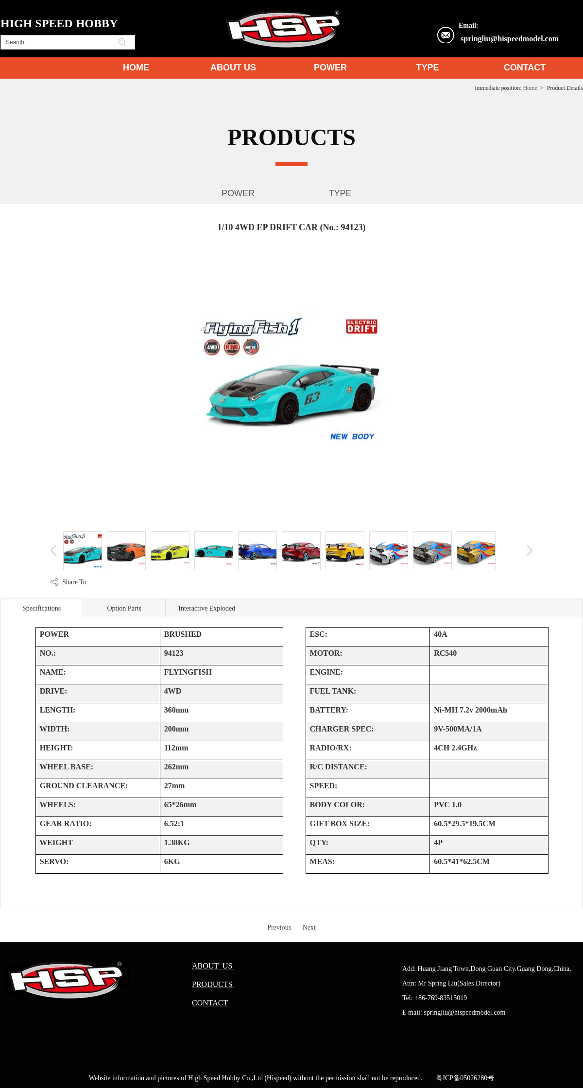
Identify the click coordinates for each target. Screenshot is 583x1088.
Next (309, 927)
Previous (279, 927)
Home (530, 88)
